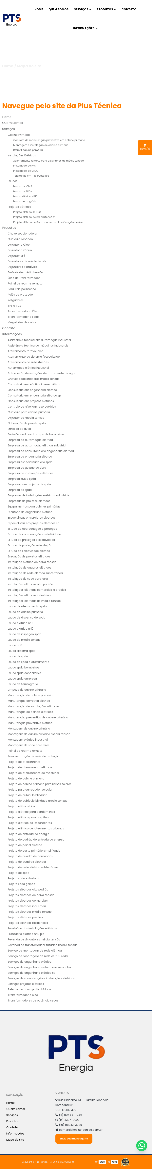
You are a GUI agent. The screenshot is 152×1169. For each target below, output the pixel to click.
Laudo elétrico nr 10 (21, 623)
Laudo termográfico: (26, 201)
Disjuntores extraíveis (22, 267)
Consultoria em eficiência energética (34, 384)
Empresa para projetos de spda (29, 484)
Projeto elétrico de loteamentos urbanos (36, 828)
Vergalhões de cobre (22, 322)
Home (38, 9)
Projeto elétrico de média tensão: (34, 217)
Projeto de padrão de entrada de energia (36, 840)
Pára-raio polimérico (22, 289)
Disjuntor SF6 (16, 256)
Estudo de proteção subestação (30, 545)
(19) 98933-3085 (68, 1125)
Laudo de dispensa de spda (26, 617)
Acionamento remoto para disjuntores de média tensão (48, 160)
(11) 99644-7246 (68, 1115)
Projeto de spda (18, 873)
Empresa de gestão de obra (27, 468)
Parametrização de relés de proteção (34, 756)
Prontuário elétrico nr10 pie (26, 934)
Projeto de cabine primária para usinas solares (39, 784)
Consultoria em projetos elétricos (31, 401)
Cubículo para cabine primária (29, 412)
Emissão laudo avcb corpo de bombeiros (36, 434)
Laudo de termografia (23, 684)
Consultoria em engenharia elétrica (32, 390)
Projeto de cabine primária (26, 778)
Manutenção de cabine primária (30, 695)
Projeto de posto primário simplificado (34, 851)
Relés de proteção (20, 295)
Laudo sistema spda (21, 651)
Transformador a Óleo (23, 311)
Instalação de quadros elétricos (29, 568)
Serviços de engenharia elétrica (29, 962)
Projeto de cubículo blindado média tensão (37, 801)
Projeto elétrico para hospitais (28, 817)
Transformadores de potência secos (33, 1000)
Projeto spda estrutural (23, 878)
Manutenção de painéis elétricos (30, 712)
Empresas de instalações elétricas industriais (38, 495)
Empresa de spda (20, 490)
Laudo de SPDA (22, 191)
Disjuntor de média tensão (26, 418)
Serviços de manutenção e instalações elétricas (41, 978)
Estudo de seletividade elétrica (29, 551)
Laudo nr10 (15, 645)
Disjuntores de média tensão (28, 261)
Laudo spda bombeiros (23, 667)
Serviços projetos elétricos (26, 984)
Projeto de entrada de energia (28, 834)
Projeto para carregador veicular (30, 790)
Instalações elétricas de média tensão (34, 601)
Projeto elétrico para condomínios (31, 812)
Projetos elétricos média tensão (30, 912)
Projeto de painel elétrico (25, 845)
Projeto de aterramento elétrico (30, 767)
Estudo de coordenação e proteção (32, 529)
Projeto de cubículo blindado (27, 795)
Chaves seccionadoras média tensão (34, 379)
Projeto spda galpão (21, 884)
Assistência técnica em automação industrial (39, 340)
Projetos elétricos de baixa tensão (31, 895)
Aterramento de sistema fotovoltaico (34, 357)
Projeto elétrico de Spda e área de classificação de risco (49, 222)
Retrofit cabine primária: (28, 150)
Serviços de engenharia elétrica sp (31, 973)
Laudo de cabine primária (25, 612)
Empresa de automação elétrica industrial (37, 445)
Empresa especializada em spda (30, 462)
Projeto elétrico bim (21, 806)
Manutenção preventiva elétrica (30, 723)
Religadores (16, 300)
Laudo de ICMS (22, 186)
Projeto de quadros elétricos (27, 862)
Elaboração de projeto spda (27, 423)
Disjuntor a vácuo (20, 250)
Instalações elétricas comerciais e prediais (37, 590)
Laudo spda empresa (22, 679)
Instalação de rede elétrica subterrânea (35, 573)
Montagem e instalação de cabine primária (40, 145)
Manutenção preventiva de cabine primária (38, 717)
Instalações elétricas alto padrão (30, 584)
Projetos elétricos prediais (25, 917)
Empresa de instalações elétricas (30, 473)
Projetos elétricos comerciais (28, 901)
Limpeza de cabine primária (27, 690)
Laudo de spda (18, 656)
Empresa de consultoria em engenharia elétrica (41, 451)
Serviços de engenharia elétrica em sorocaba (39, 967)
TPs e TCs (14, 306)
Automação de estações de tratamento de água (42, 373)
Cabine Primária (19, 135)
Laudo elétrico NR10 (25, 196)
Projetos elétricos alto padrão (28, 889)
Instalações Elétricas (22, 155)
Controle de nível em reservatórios (32, 407)
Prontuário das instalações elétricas (32, 928)
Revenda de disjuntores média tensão (34, 939)
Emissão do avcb (19, 429)
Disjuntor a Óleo (19, 245)
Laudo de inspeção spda (24, 634)
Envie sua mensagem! (74, 1138)
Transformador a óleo (23, 995)
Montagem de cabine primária (29, 729)
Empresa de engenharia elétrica (30, 457)
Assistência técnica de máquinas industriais (38, 346)
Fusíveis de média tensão (25, 272)
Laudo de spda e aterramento (28, 662)
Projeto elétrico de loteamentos (30, 823)
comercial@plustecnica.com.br (79, 1130)
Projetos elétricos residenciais (28, 923)
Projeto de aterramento (24, 762)
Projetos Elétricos (19, 207)
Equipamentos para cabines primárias (34, 506)
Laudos (12, 181)
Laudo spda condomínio (24, 673)
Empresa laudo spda (22, 479)
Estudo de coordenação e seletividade (34, 534)
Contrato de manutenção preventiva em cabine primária (49, 140)
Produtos (105, 9)
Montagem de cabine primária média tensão (39, 734)
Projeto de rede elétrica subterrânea (33, 867)
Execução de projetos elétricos (29, 556)
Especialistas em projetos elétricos (31, 518)
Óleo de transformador (24, 278)
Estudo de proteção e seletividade (31, 540)
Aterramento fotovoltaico (26, 351)
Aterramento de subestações (28, 362)
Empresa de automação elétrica (30, 440)
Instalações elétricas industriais (29, 595)
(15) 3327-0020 (67, 1120)
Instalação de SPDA (25, 170)
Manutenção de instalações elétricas (33, 706)
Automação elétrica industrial (28, 368)
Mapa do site (15, 1140)
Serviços (81, 9)
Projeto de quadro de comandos (30, 856)
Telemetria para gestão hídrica (29, 989)
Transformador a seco (23, 317)
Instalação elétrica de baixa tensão (32, 562)
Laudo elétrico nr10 (20, 629)
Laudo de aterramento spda (27, 606)
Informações (84, 28)
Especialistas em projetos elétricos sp (33, 523)
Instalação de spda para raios (28, 579)
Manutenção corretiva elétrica (29, 701)
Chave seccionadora (22, 234)
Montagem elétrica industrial (28, 740)
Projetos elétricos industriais (27, 906)
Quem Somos (58, 9)
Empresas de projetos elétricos (29, 501)
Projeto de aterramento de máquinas (34, 773)
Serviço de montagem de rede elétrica (35, 951)
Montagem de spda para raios (28, 745)
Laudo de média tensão (24, 640)
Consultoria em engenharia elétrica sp (34, 395)
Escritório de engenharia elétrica (30, 512)
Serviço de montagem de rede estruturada (38, 956)
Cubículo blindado (20, 239)
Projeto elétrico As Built (27, 212)
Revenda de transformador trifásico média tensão (43, 945)
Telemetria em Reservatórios (31, 175)
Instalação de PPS (24, 165)
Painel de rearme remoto (25, 283)
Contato (129, 9)
